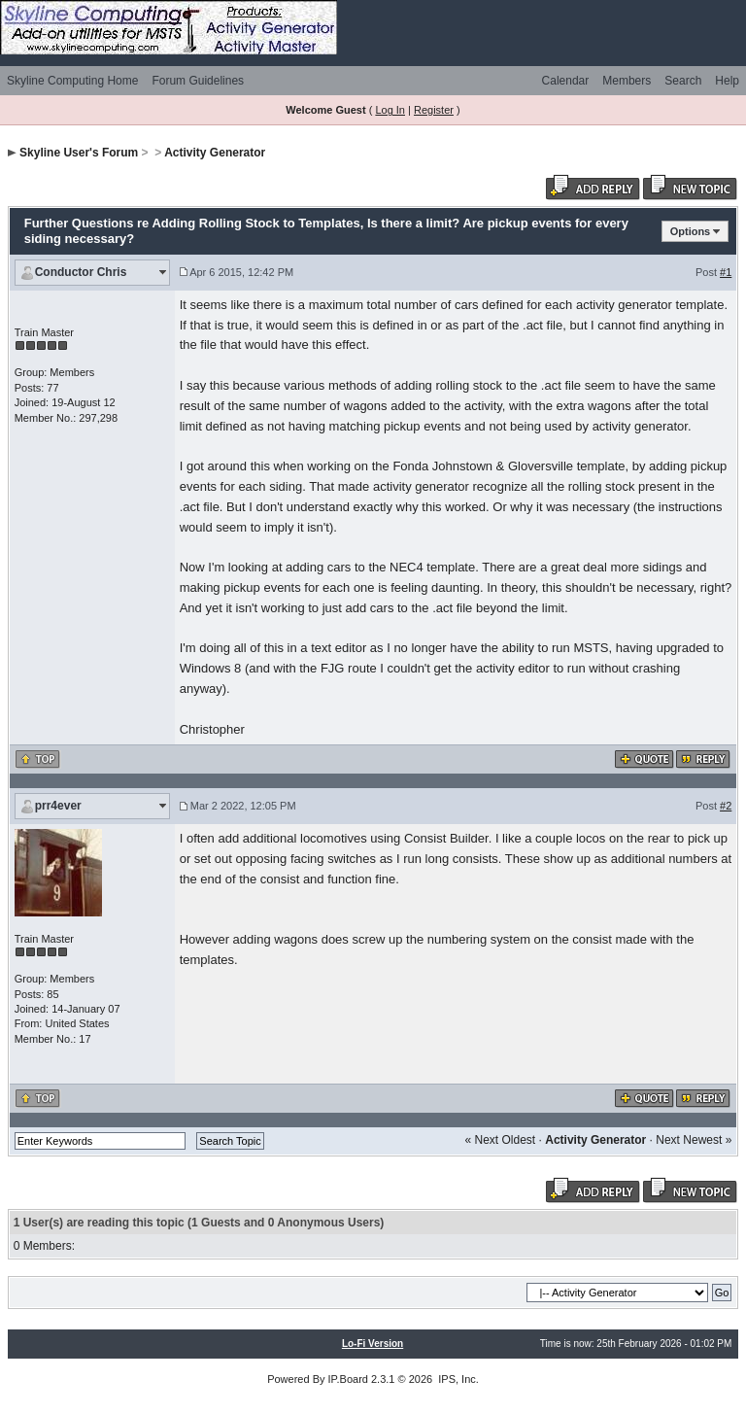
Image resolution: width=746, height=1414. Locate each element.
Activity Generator (214, 152)
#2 (725, 805)
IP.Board (348, 1379)
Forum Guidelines (198, 80)
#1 (725, 272)
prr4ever (58, 805)
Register (434, 110)
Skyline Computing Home (72, 80)
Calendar (566, 80)
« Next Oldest (500, 1140)
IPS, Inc (457, 1379)
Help (727, 80)
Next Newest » (693, 1140)
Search (682, 80)
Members (626, 80)
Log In (390, 110)
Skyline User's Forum (78, 152)
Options (690, 231)
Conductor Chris (81, 272)
